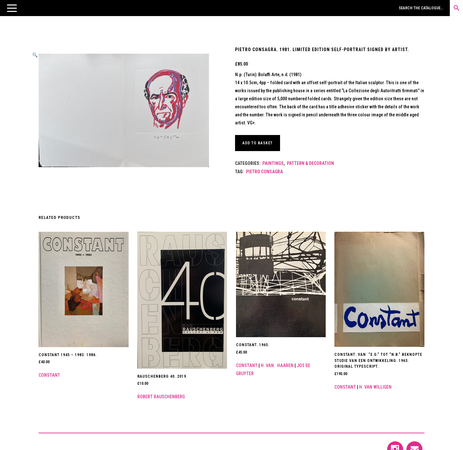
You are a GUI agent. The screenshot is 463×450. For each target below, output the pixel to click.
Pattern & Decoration (310, 163)
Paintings (273, 163)
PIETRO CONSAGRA (264, 171)
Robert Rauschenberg (161, 396)
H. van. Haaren (277, 365)
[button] (12, 8)
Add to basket (257, 143)
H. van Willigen (375, 387)
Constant (49, 375)
